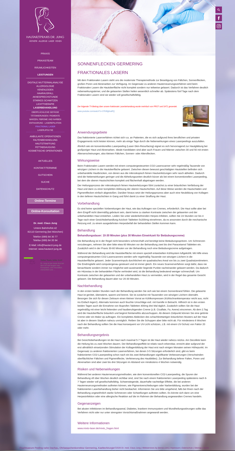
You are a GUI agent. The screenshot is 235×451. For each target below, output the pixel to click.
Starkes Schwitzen (45, 100)
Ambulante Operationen (45, 136)
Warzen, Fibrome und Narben (45, 119)
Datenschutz (45, 189)
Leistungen (45, 74)
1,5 (32, 262)
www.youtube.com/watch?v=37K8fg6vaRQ (96, 111)
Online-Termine (45, 200)
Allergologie (45, 86)
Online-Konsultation (45, 211)
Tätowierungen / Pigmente (45, 116)
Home (80, 54)
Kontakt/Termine (45, 167)
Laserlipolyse (45, 130)
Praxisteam (45, 60)
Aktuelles (45, 160)
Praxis (45, 53)
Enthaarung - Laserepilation (45, 123)
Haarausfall (45, 93)
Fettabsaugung (45, 147)
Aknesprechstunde (45, 97)
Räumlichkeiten (45, 67)
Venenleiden (45, 89)
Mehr (58, 270)
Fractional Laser (45, 126)
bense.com (163, 448)
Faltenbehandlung (45, 140)
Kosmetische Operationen (45, 150)
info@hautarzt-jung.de (49, 245)
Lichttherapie (45, 104)
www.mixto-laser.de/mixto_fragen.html (98, 428)
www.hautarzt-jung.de (50, 248)
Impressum (175, 448)
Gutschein (45, 174)
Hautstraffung (45, 143)
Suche (45, 181)
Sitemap (198, 448)
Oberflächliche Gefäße (45, 112)
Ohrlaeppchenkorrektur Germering (78, 447)
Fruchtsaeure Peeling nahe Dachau (39, 447)
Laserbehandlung (45, 107)
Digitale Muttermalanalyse (45, 82)
